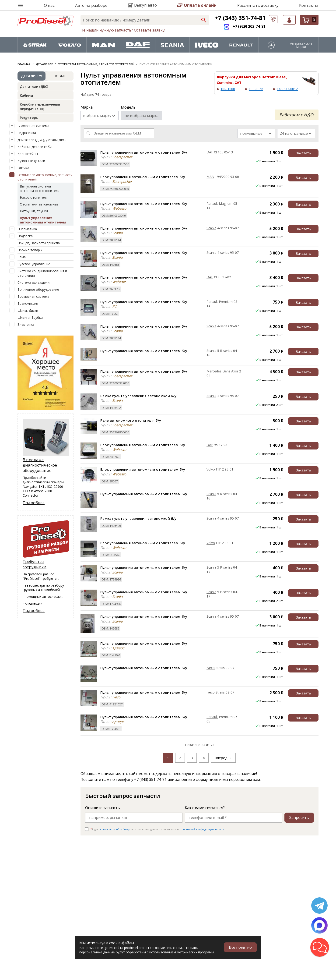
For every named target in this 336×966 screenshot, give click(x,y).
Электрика (26, 324)
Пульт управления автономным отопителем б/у (143, 152)
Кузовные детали (31, 161)
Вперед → (223, 757)
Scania (211, 228)
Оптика (23, 168)
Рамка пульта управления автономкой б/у (138, 395)
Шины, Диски (28, 310)
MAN (210, 176)
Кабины (26, 95)
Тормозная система (33, 296)
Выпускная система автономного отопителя (40, 188)
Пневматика (27, 229)
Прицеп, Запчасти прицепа (39, 243)
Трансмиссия (28, 303)
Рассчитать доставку (258, 5)
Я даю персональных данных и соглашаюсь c (157, 829)
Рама (22, 257)
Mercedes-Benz (218, 371)
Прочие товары (30, 250)
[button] (319, 947)
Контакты (308, 5)
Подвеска (25, 236)
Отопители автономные (39, 204)
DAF (209, 152)
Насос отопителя (34, 197)
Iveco (210, 667)
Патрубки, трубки (34, 211)
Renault (212, 203)
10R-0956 (256, 89)
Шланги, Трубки (30, 317)
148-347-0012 (287, 89)
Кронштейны (28, 154)
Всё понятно (240, 947)
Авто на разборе (91, 5)
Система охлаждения (34, 282)
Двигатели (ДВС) (34, 86)
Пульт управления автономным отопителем (43, 220)
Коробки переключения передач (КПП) (40, 106)
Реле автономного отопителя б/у (130, 420)
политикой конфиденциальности (203, 829)
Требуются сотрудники (34, 564)
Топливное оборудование (38, 289)
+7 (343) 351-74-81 (240, 18)
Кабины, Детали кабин (35, 147)
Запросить (299, 817)
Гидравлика (27, 133)
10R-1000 (227, 89)
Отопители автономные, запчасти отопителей (45, 177)
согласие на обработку (115, 829)
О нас (49, 5)
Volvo (210, 469)
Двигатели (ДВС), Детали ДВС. (42, 140)
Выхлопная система (33, 126)
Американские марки (301, 45)
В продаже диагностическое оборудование (40, 465)
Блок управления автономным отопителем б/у (142, 176)
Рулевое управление (34, 264)
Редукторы (29, 117)
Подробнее (34, 502)
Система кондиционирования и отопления (42, 273)
